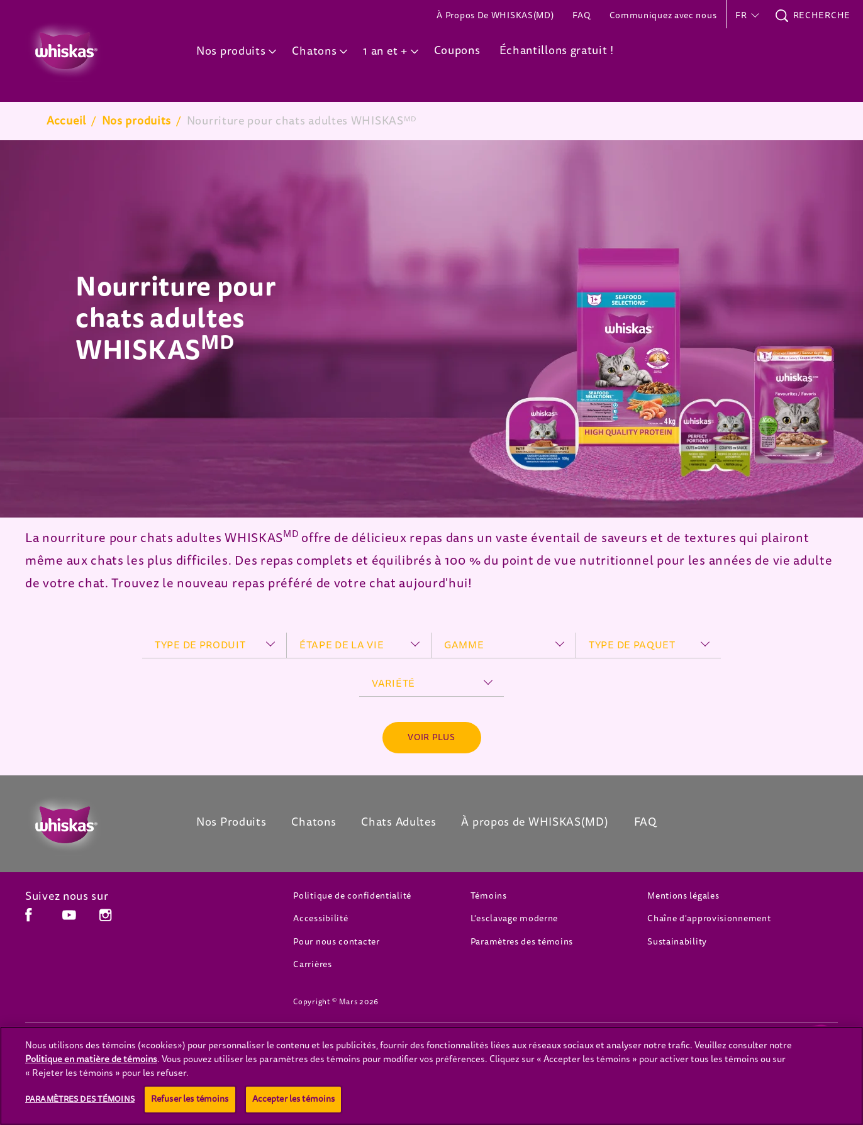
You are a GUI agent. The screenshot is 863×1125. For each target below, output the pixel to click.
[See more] (431, 737)
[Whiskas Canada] (92, 825)
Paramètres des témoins (521, 941)
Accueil (66, 121)
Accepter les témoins (293, 1099)
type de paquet (632, 645)
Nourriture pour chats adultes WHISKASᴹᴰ (302, 121)
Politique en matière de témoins (91, 1059)
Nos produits (136, 121)
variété (393, 683)
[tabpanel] (431, 329)
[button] (746, 15)
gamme (464, 645)
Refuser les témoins (190, 1099)
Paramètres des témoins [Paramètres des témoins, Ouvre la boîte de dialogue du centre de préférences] (80, 1098)
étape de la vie (341, 645)
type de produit (200, 645)
